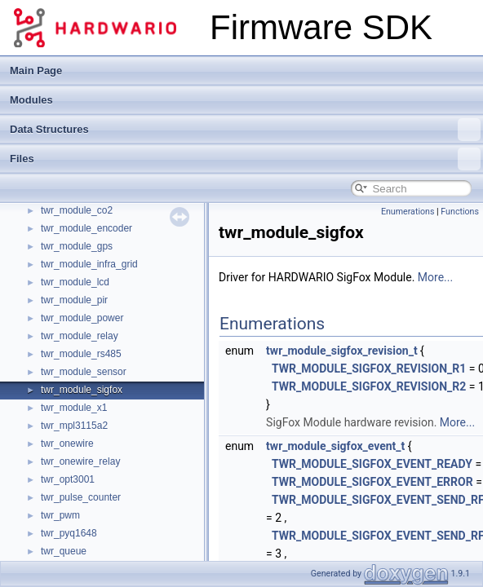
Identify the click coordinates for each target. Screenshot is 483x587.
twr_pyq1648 (69, 533)
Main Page (36, 70)
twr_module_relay (79, 336)
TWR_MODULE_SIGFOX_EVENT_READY (372, 463)
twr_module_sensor (83, 371)
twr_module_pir (74, 300)
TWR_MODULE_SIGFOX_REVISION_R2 (369, 386)
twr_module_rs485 (81, 354)
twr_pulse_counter (81, 497)
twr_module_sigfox (81, 389)
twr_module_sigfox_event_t (335, 445)
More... (435, 277)
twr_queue (63, 551)
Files (245, 159)
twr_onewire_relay (80, 461)
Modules (31, 100)
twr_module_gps (77, 246)
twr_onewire (67, 443)
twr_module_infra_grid (89, 264)
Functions (460, 211)
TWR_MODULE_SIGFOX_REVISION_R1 (369, 368)
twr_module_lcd (75, 282)
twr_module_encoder (86, 228)
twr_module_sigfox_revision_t (342, 350)
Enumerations (408, 211)
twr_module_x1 (74, 407)
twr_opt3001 (68, 479)
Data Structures (245, 129)
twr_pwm (60, 515)
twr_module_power (82, 318)
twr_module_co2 (77, 210)
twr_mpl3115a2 (74, 425)
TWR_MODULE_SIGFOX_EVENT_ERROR (372, 481)
